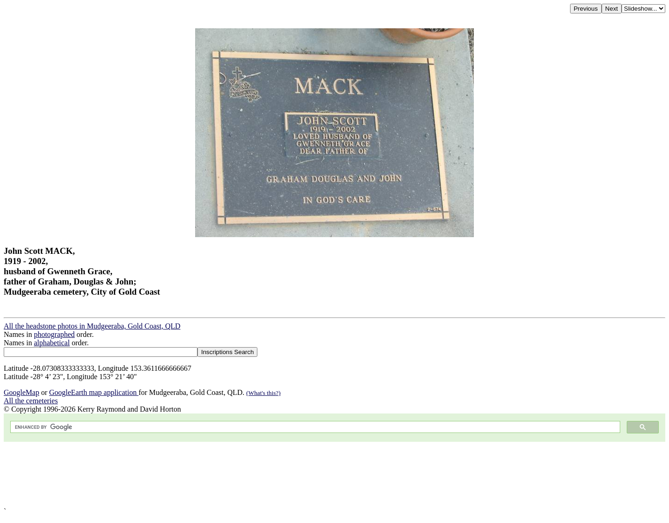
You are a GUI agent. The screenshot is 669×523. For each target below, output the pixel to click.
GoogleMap (21, 392)
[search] (314, 427)
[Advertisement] (282, 474)
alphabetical (52, 343)
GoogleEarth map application (93, 392)
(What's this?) (263, 392)
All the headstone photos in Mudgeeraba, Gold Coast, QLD (92, 326)
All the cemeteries (31, 401)
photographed (54, 334)
